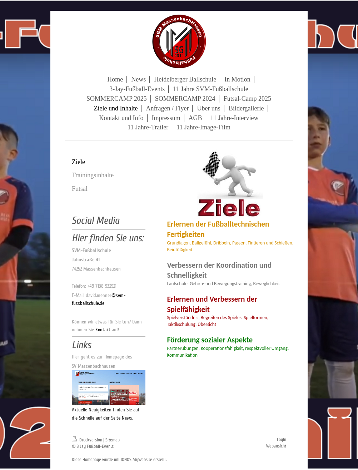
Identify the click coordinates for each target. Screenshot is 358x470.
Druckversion (87, 440)
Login (281, 439)
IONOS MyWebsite (136, 459)
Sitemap (112, 440)
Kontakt (102, 330)
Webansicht (276, 446)
